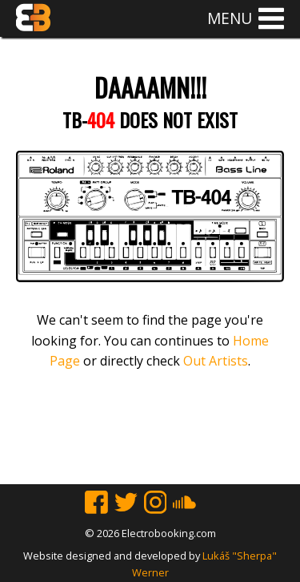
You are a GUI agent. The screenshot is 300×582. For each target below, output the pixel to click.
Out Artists (215, 361)
